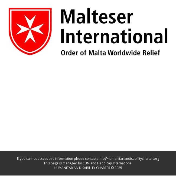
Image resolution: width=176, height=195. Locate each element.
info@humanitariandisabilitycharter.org (129, 158)
